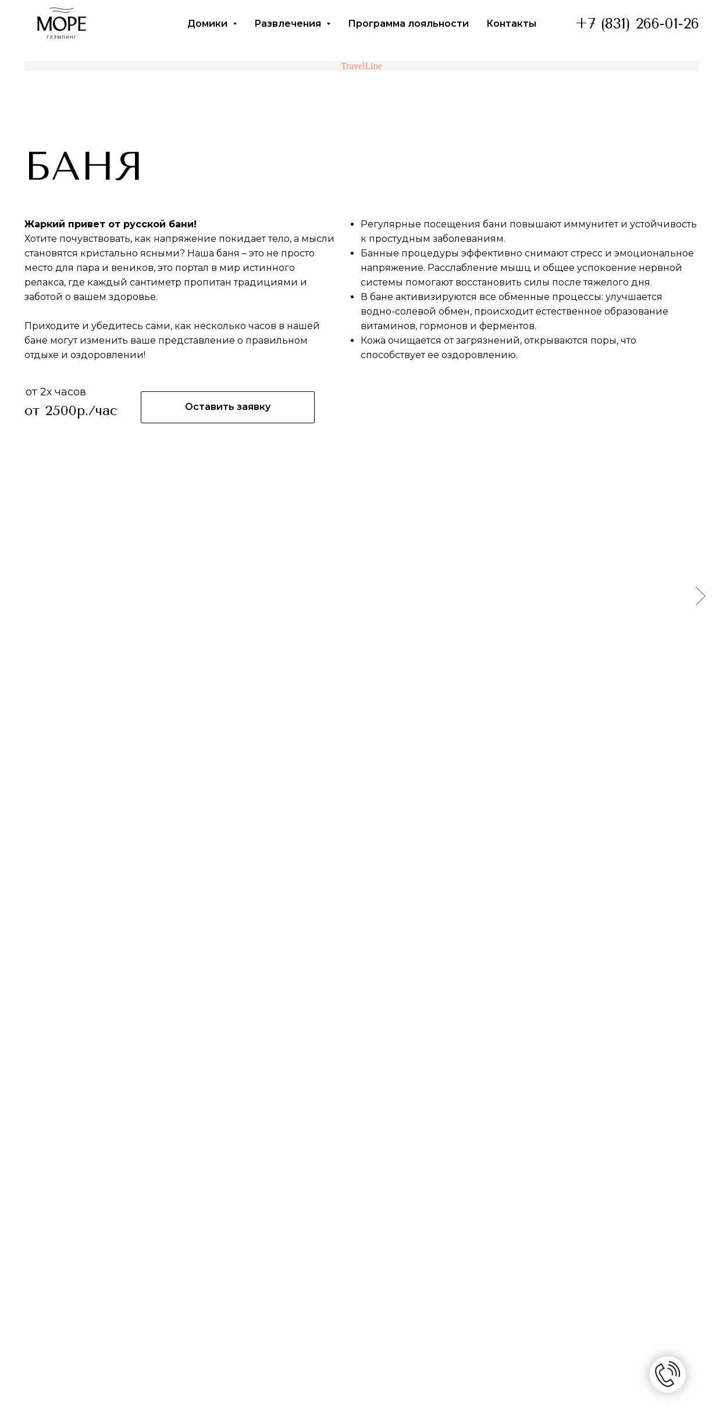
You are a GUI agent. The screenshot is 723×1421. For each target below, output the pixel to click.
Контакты (511, 23)
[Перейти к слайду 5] (377, 721)
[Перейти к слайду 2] (346, 721)
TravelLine (361, 66)
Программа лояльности (408, 23)
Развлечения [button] (288, 23)
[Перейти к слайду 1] (335, 721)
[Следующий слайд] (701, 595)
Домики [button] (208, 23)
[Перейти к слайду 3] (356, 721)
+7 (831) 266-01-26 (637, 23)
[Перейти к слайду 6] (388, 721)
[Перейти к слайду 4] (367, 721)
